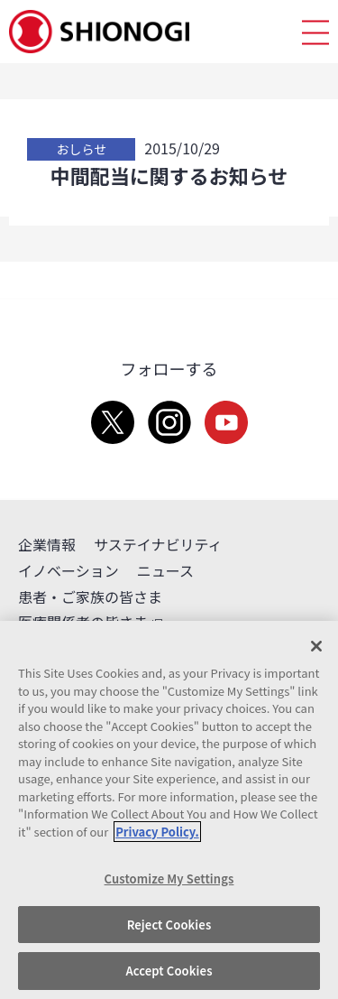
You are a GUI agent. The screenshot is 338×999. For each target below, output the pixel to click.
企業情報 (47, 544)
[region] (169, 810)
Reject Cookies (169, 924)
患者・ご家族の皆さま (90, 596)
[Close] (316, 646)
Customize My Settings (169, 878)
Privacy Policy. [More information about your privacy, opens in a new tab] (156, 831)
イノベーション (68, 570)
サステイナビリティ (158, 544)
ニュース (165, 570)
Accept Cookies (168, 970)
